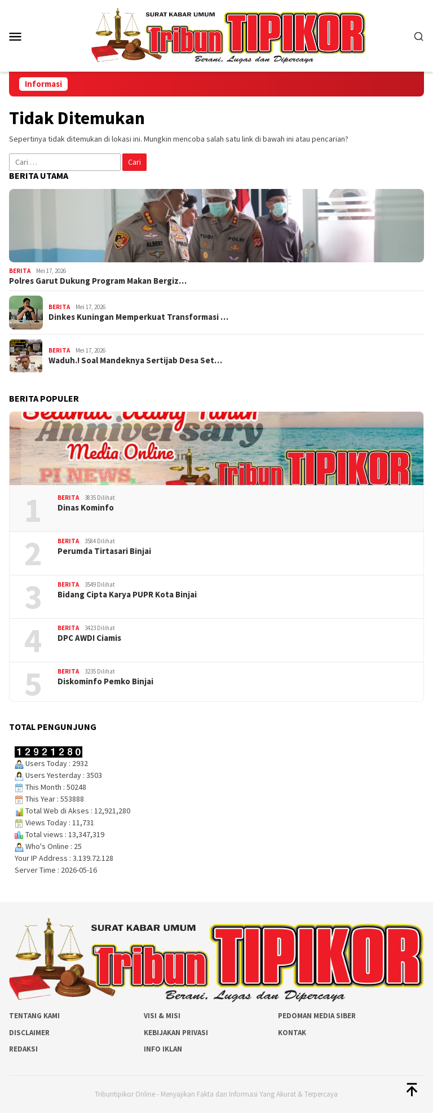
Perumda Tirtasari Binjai (104, 551)
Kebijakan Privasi (176, 1032)
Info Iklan (163, 1049)
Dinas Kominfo (86, 508)
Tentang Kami (34, 1015)
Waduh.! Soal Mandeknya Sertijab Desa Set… (135, 360)
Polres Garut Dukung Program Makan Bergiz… (98, 281)
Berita (19, 271)
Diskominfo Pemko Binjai (105, 681)
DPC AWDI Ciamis (89, 638)
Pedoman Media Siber (317, 1015)
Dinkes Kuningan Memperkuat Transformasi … (138, 317)
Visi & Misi (162, 1015)
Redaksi (23, 1049)
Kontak (292, 1032)
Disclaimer (29, 1032)
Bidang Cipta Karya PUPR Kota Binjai (127, 595)
